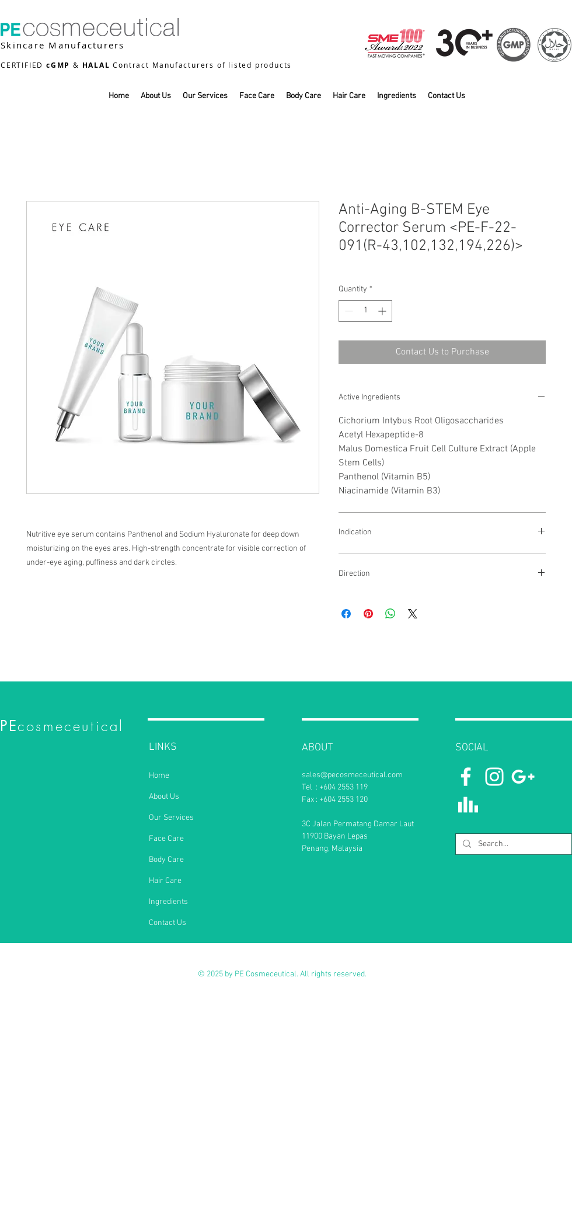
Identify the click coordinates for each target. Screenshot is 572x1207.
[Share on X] (413, 614)
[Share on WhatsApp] (390, 614)
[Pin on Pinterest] (368, 614)
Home (159, 776)
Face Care (166, 839)
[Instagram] (494, 776)
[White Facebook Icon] (466, 776)
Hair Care (165, 881)
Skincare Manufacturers (63, 45)
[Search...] (512, 844)
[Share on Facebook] (346, 614)
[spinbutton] (365, 311)
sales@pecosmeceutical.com (352, 775)
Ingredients (168, 902)
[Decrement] (347, 311)
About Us (164, 797)
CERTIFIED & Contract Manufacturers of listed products (146, 64)
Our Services (171, 818)
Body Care (166, 860)
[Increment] (383, 311)
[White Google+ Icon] (523, 776)
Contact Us (167, 923)
